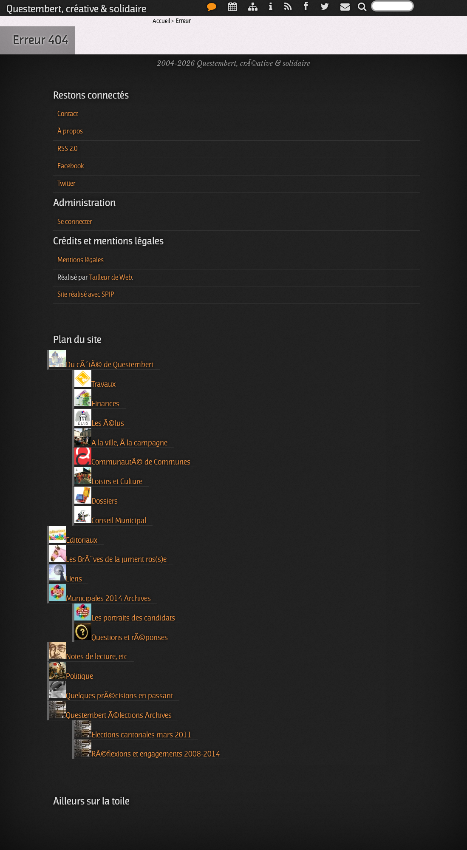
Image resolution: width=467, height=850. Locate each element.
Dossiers (96, 496)
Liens (65, 573)
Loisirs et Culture (108, 476)
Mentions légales (80, 260)
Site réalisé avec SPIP (85, 294)
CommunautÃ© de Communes (132, 457)
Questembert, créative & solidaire (76, 9)
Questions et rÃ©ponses (121, 632)
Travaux (95, 379)
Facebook (70, 166)
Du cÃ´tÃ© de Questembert (101, 359)
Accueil (161, 20)
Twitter (66, 183)
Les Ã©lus (99, 418)
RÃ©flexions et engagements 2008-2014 (147, 749)
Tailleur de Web (110, 277)
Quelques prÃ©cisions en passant (111, 690)
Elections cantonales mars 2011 (133, 729)
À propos (70, 131)
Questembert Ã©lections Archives (110, 710)
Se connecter (74, 222)
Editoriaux (73, 535)
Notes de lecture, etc (88, 651)
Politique (71, 671)
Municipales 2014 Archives (100, 593)
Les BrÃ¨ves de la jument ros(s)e (108, 554)
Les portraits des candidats (124, 613)
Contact (67, 114)
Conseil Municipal (110, 515)
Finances (96, 398)
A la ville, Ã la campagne (120, 437)
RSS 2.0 (67, 149)
